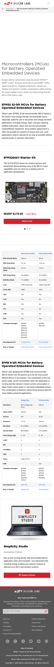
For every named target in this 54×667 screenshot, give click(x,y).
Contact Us (7, 630)
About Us (6, 619)
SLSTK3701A (26, 342)
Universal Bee (44, 400)
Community (7, 626)
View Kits (24, 485)
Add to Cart (27, 221)
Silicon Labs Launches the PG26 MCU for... (27, 659)
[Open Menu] (48, 3)
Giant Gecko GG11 (28, 253)
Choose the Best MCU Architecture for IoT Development (27, 655)
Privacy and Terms (38, 626)
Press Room (36, 623)
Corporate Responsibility (12, 634)
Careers (6, 623)
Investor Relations (38, 619)
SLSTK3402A (43, 342)
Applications (10, 9)
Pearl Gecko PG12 (45, 253)
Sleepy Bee (25, 400)
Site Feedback (37, 630)
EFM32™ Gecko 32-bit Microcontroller (27, 652)
